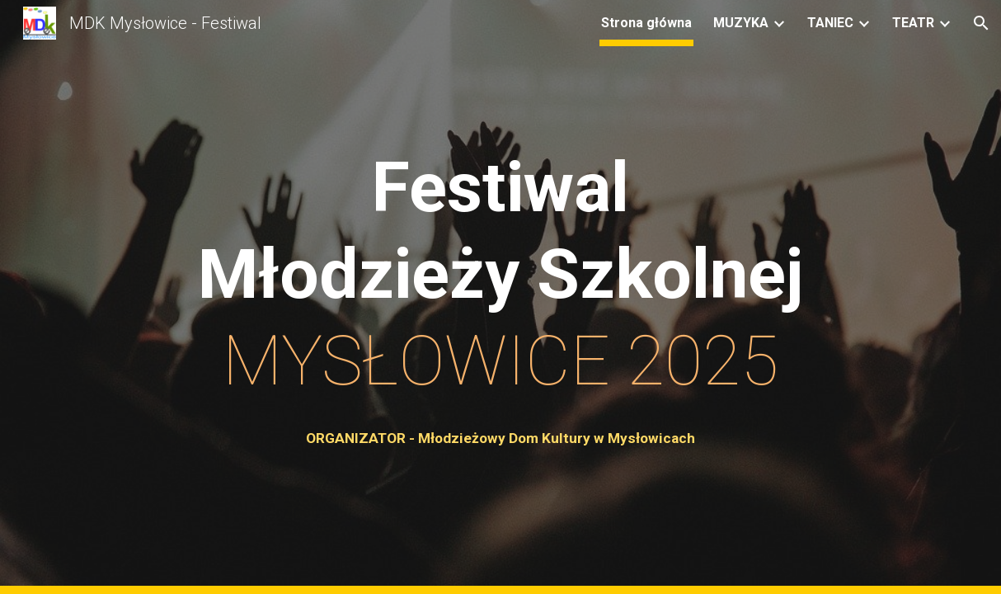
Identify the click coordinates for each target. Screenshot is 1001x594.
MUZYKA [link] (740, 23)
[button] (981, 23)
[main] (500, 274)
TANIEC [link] (830, 23)
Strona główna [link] (646, 23)
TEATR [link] (913, 23)
